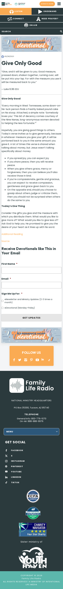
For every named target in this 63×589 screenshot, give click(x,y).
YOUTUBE (37, 360)
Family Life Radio (28, 4)
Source (5, 241)
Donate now (47, 4)
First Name (9, 264)
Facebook (14, 360)
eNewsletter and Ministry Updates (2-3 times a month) (28, 301)
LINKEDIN (43, 360)
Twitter (20, 360)
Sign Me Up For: (11, 293)
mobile (59, 4)
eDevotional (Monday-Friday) (20, 307)
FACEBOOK (17, 450)
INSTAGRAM (25, 360)
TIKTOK (15, 482)
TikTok (49, 360)
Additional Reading (12, 234)
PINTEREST (31, 360)
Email (6, 278)
